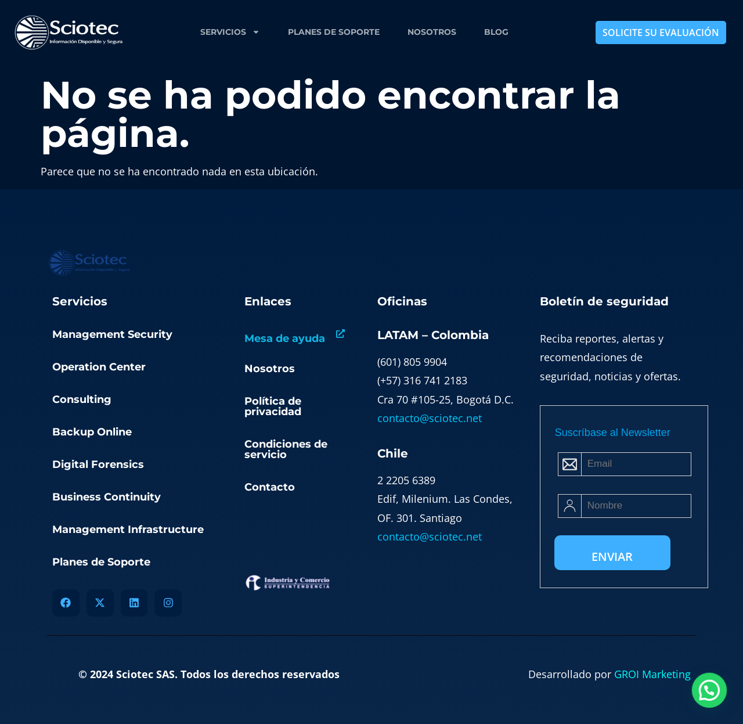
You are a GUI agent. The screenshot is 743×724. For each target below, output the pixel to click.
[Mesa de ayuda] (340, 333)
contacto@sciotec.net (429, 418)
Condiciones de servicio (285, 449)
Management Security (112, 334)
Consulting (81, 399)
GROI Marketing (652, 674)
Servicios (230, 32)
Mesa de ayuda (284, 338)
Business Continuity (106, 497)
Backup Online (92, 432)
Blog (496, 32)
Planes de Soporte (334, 32)
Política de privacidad (272, 406)
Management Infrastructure (128, 529)
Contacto (269, 487)
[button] (710, 692)
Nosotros (431, 32)
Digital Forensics (98, 464)
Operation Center (99, 367)
